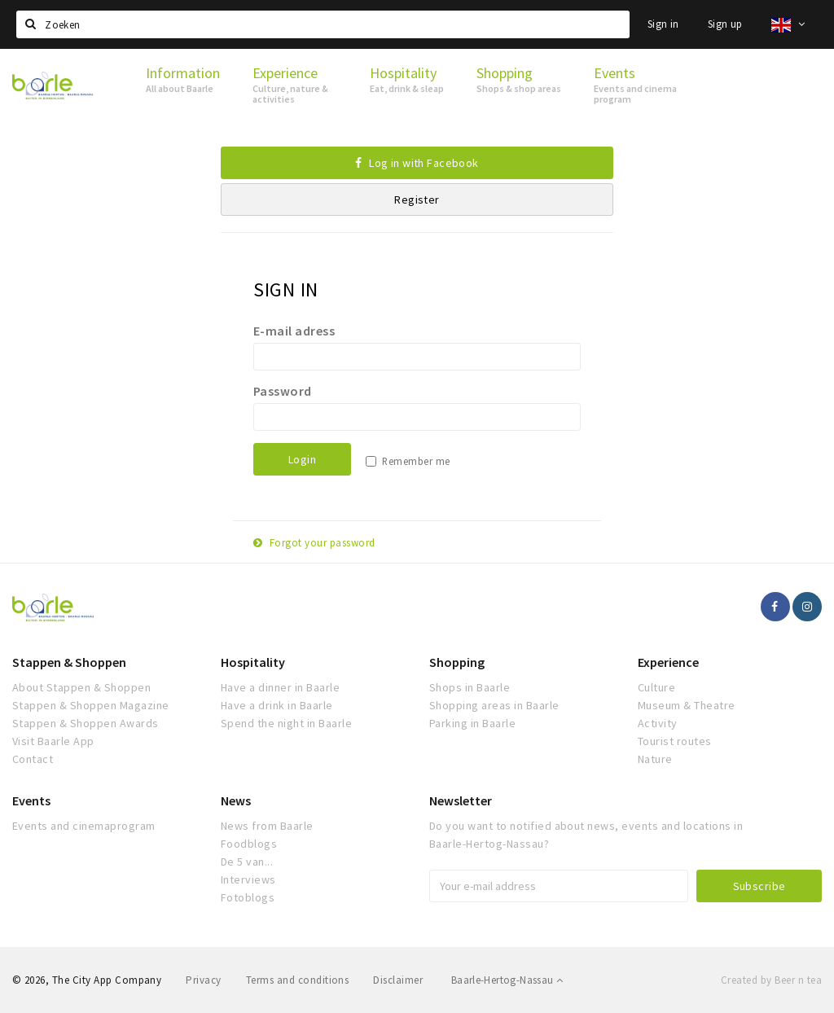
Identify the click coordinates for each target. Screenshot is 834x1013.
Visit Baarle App (53, 741)
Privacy (203, 980)
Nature (655, 759)
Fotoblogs (247, 897)
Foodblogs (249, 843)
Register (416, 199)
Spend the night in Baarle (286, 723)
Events (31, 800)
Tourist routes (675, 741)
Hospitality (253, 662)
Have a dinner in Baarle (280, 687)
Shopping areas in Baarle (494, 705)
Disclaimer (398, 980)
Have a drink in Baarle (277, 705)
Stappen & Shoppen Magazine (90, 705)
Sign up (725, 24)
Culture (656, 687)
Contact (32, 759)
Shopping (457, 662)
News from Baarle (267, 825)
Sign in (663, 24)
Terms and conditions (297, 980)
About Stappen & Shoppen (81, 687)
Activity (658, 723)
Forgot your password (314, 543)
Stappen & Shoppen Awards (85, 723)
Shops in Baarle (469, 687)
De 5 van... (247, 861)
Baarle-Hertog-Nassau (507, 980)
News (236, 800)
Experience (668, 662)
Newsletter (460, 800)
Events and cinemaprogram (84, 825)
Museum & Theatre (686, 705)
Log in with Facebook (416, 163)
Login (302, 459)
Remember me (416, 461)
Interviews (248, 879)
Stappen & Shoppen (69, 662)
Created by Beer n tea (771, 980)
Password (282, 391)
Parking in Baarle (472, 723)
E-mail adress (294, 330)
